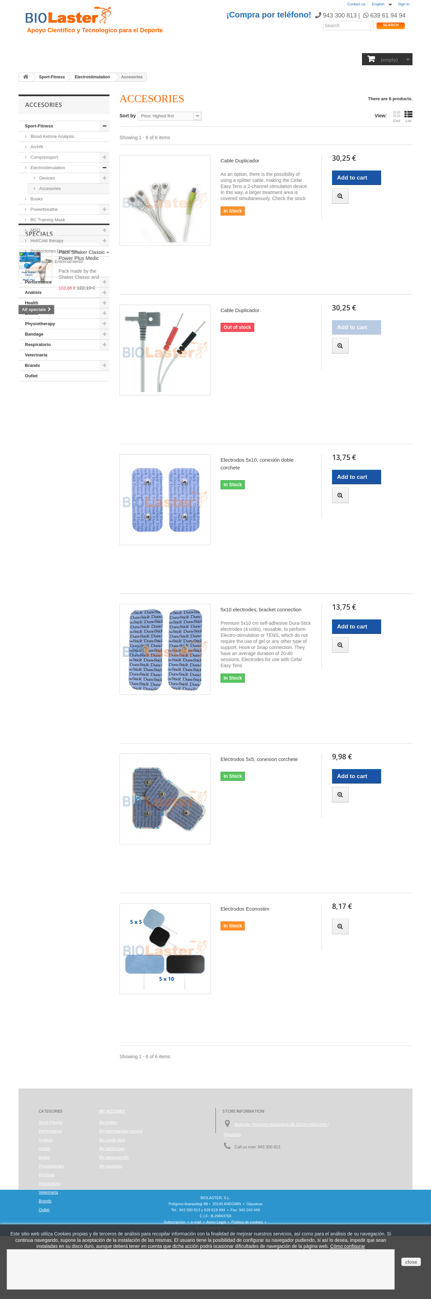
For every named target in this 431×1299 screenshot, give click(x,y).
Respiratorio (275, 59)
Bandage (240, 59)
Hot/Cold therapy (46, 240)
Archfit (36, 146)
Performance (85, 59)
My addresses (112, 1148)
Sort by (128, 115)
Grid (396, 116)
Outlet (31, 375)
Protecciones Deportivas (53, 251)
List (408, 116)
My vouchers (110, 1166)
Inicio (34, 44)
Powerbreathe (43, 209)
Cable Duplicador (240, 160)
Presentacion (65, 44)
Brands (343, 59)
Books (169, 59)
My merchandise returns (121, 1131)
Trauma (125, 44)
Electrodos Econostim (245, 909)
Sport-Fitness (44, 59)
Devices (46, 178)
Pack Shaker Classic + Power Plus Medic (84, 423)
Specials (39, 401)
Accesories (49, 188)
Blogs (248, 44)
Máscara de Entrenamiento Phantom (54, 266)
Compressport (43, 157)
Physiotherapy (203, 59)
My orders (108, 1122)
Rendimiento (189, 44)
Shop (388, 45)
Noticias (223, 44)
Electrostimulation (47, 167)
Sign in (403, 4)
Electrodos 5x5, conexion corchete (259, 759)
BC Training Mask (47, 219)
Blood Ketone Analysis (51, 136)
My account (112, 1111)
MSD (34, 230)
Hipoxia (99, 44)
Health (117, 59)
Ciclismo (154, 44)
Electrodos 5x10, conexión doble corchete (257, 463)
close (411, 1262)
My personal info (114, 1157)
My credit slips (112, 1140)
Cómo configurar (347, 1246)
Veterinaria (312, 59)
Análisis (143, 59)
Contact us (356, 4)
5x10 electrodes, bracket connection (261, 609)
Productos (276, 44)
